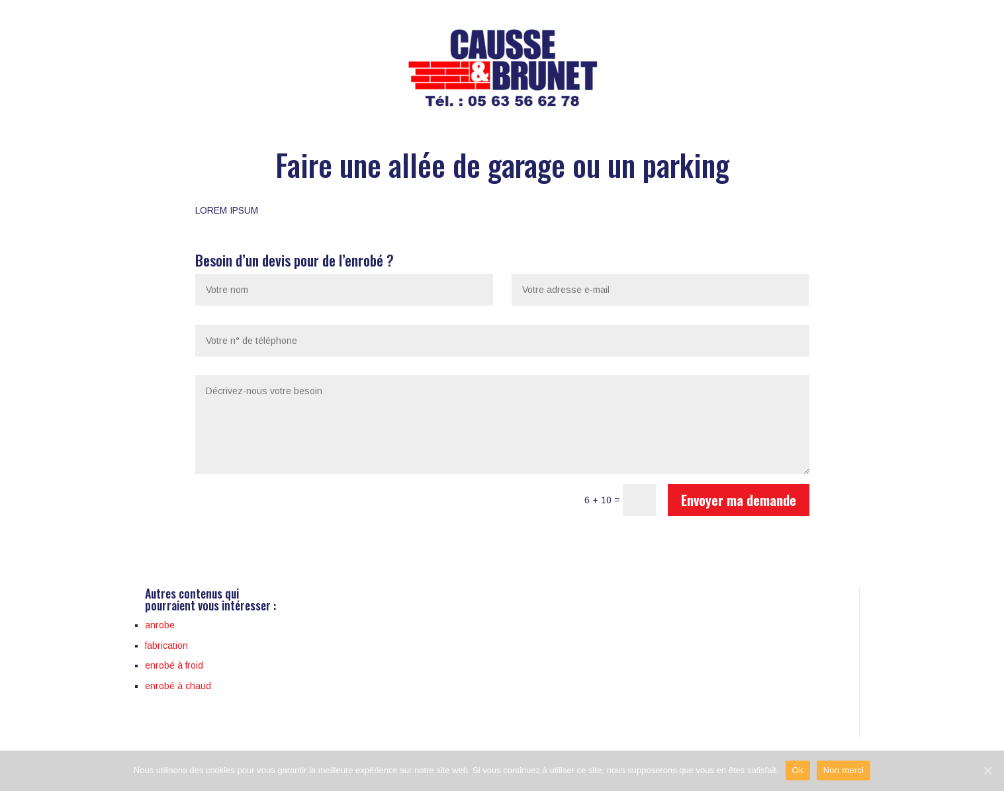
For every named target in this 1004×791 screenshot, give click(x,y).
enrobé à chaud (178, 686)
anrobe (160, 625)
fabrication (166, 645)
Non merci (843, 770)
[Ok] (987, 770)
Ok (797, 770)
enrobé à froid (174, 665)
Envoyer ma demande (738, 500)
